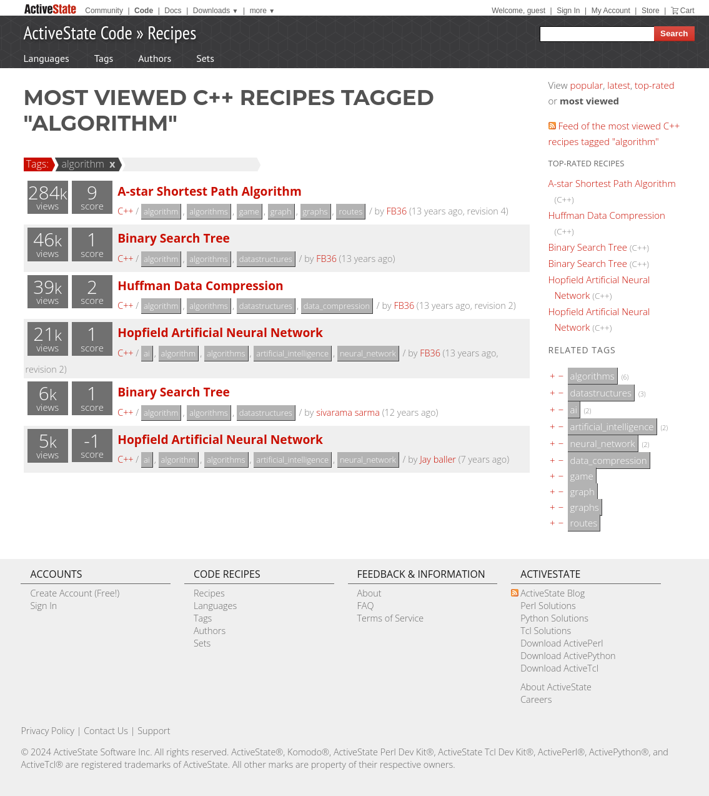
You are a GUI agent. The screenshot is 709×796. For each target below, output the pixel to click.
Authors (154, 58)
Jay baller (438, 459)
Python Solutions (554, 618)
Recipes (171, 32)
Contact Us (106, 731)
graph (281, 211)
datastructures (265, 258)
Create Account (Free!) (74, 593)
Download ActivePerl (561, 643)
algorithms (208, 211)
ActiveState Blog (552, 593)
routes (350, 211)
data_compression (337, 305)
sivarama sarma (348, 412)
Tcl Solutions (545, 631)
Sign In (568, 10)
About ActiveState (556, 687)
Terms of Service (390, 618)
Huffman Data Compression (200, 285)
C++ (125, 211)
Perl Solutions (548, 606)
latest (618, 85)
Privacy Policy (47, 731)
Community (104, 10)
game (249, 211)
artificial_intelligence (292, 353)
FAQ (365, 606)
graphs (315, 211)
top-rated (655, 85)
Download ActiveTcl (559, 668)
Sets (205, 58)
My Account (611, 10)
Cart (687, 10)
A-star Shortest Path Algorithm (209, 191)
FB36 (397, 211)
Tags (103, 58)
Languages (46, 58)
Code (143, 10)
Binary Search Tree (173, 237)
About (369, 593)
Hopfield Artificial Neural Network (220, 332)
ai (147, 353)
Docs (172, 10)
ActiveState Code (78, 32)
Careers (536, 699)
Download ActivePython (567, 656)
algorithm (81, 164)
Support (153, 731)
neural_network (368, 353)
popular (586, 85)
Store (651, 10)
